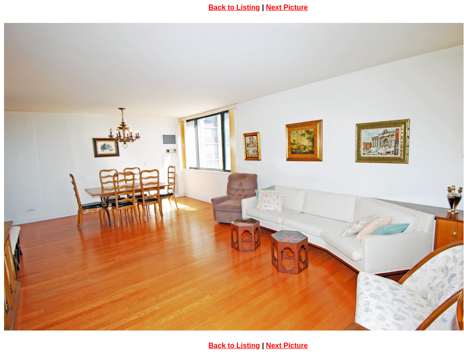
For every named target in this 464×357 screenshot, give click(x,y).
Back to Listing (234, 7)
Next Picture (287, 7)
